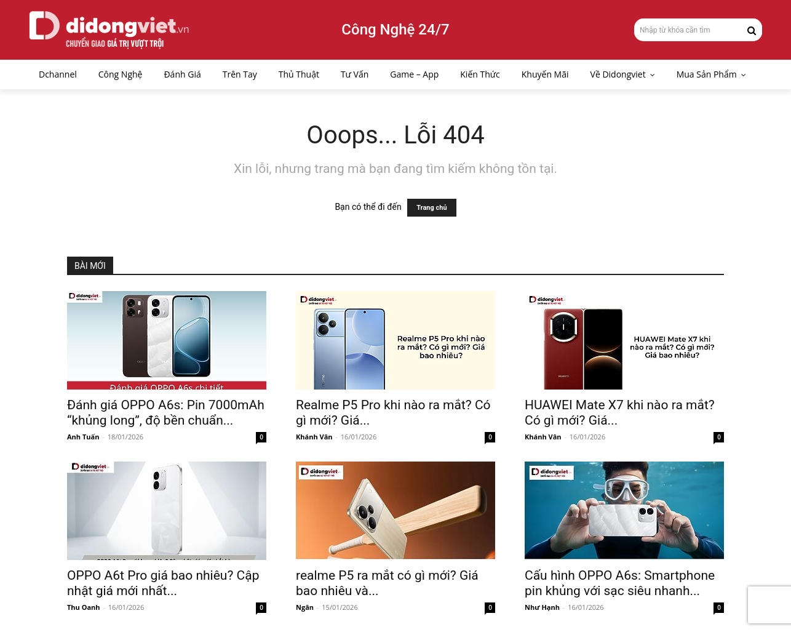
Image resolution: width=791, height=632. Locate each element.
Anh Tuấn (83, 436)
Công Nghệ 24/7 (395, 29)
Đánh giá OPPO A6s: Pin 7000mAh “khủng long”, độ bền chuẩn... (165, 413)
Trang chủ (431, 208)
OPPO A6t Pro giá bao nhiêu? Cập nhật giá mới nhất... (163, 583)
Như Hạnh (542, 607)
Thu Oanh (83, 607)
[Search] (751, 29)
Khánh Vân (314, 436)
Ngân (305, 607)
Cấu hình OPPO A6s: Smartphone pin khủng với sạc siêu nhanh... (620, 583)
